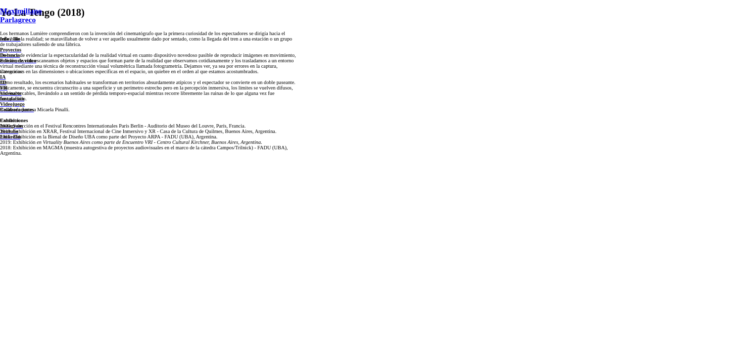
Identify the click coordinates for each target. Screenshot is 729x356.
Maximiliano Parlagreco (21, 15)
